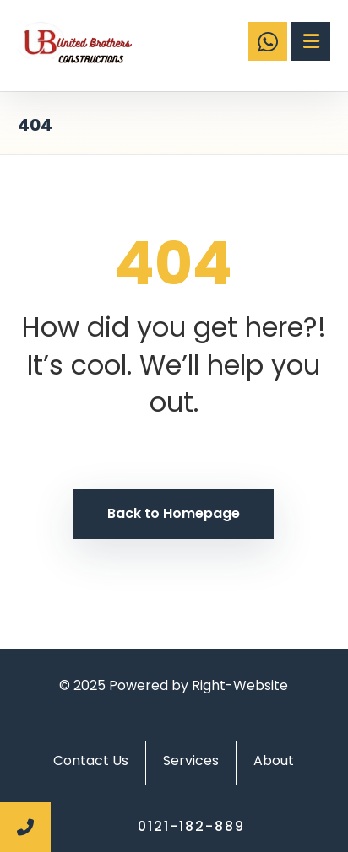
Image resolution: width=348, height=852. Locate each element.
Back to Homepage (173, 513)
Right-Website (240, 685)
